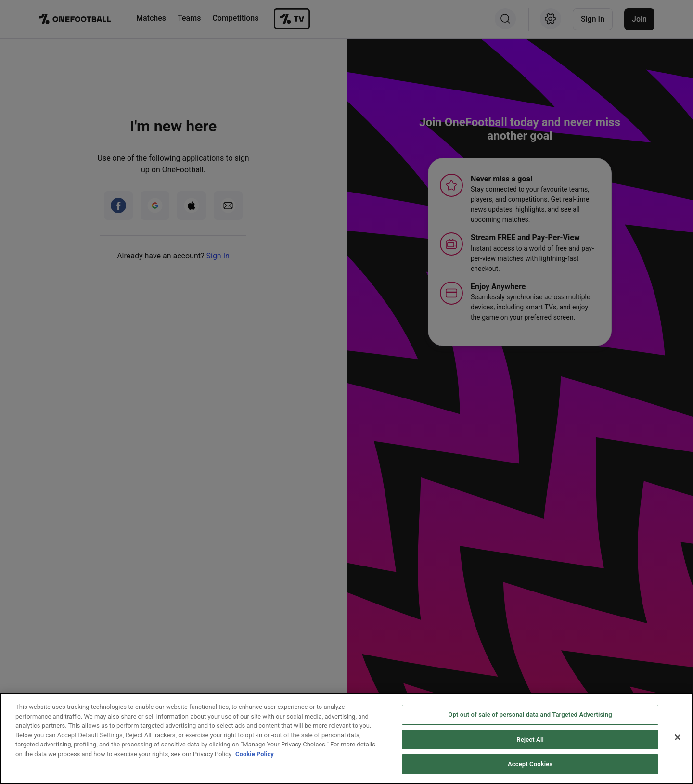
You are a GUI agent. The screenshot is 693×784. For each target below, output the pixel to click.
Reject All (530, 739)
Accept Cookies (530, 764)
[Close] (677, 737)
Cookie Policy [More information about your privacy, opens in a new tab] (254, 754)
